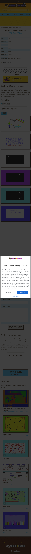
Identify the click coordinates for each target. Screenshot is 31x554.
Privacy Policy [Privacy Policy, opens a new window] (13, 288)
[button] (15, 296)
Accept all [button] (22, 292)
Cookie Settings (5, 288)
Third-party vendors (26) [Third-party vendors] (20, 277)
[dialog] (15, 277)
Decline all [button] (8, 292)
